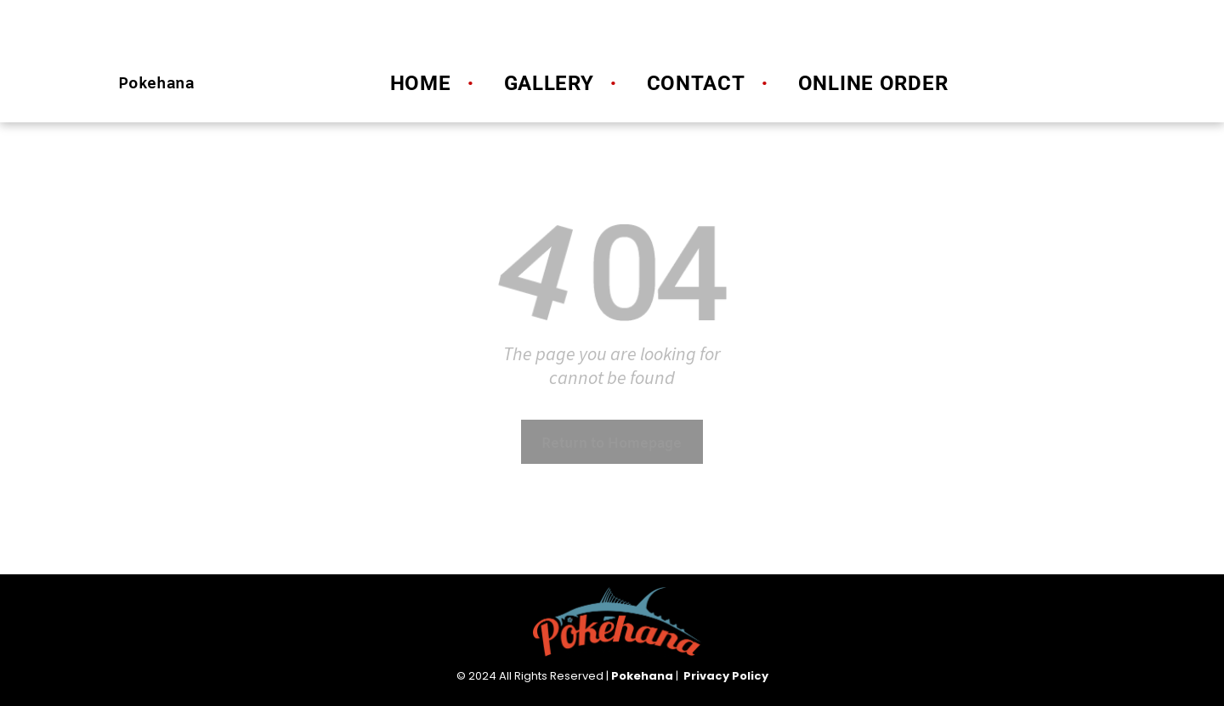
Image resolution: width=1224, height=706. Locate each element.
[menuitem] (416, 83)
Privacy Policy (725, 676)
